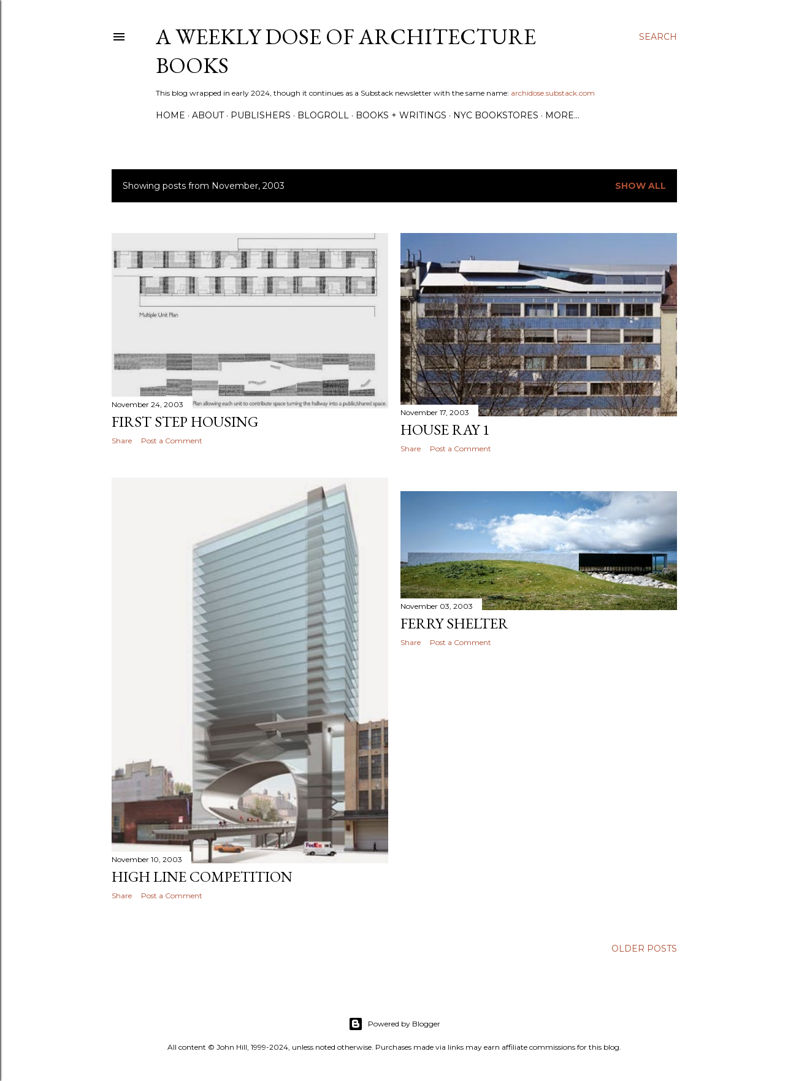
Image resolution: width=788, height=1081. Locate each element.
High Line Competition (202, 878)
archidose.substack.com (553, 92)
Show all (640, 185)
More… (562, 115)
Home (170, 115)
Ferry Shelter (454, 620)
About (208, 115)
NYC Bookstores (495, 115)
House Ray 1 (445, 429)
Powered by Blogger (394, 1022)
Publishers (261, 115)
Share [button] (122, 440)
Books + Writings (401, 115)
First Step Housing (185, 421)
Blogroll (323, 115)
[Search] (658, 37)
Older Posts (644, 947)
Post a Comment (171, 440)
